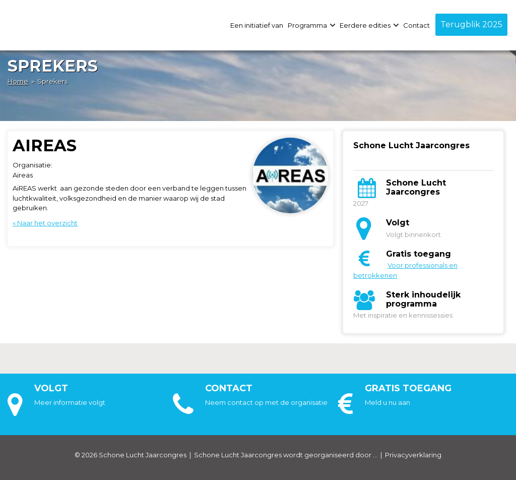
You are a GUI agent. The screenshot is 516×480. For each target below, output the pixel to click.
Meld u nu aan (387, 402)
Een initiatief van (256, 25)
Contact (416, 25)
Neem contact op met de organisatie (266, 402)
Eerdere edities (369, 25)
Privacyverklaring (413, 455)
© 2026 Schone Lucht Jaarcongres (130, 455)
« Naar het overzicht (45, 223)
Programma (311, 25)
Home (18, 81)
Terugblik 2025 (471, 24)
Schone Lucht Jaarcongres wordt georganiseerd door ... (285, 455)
